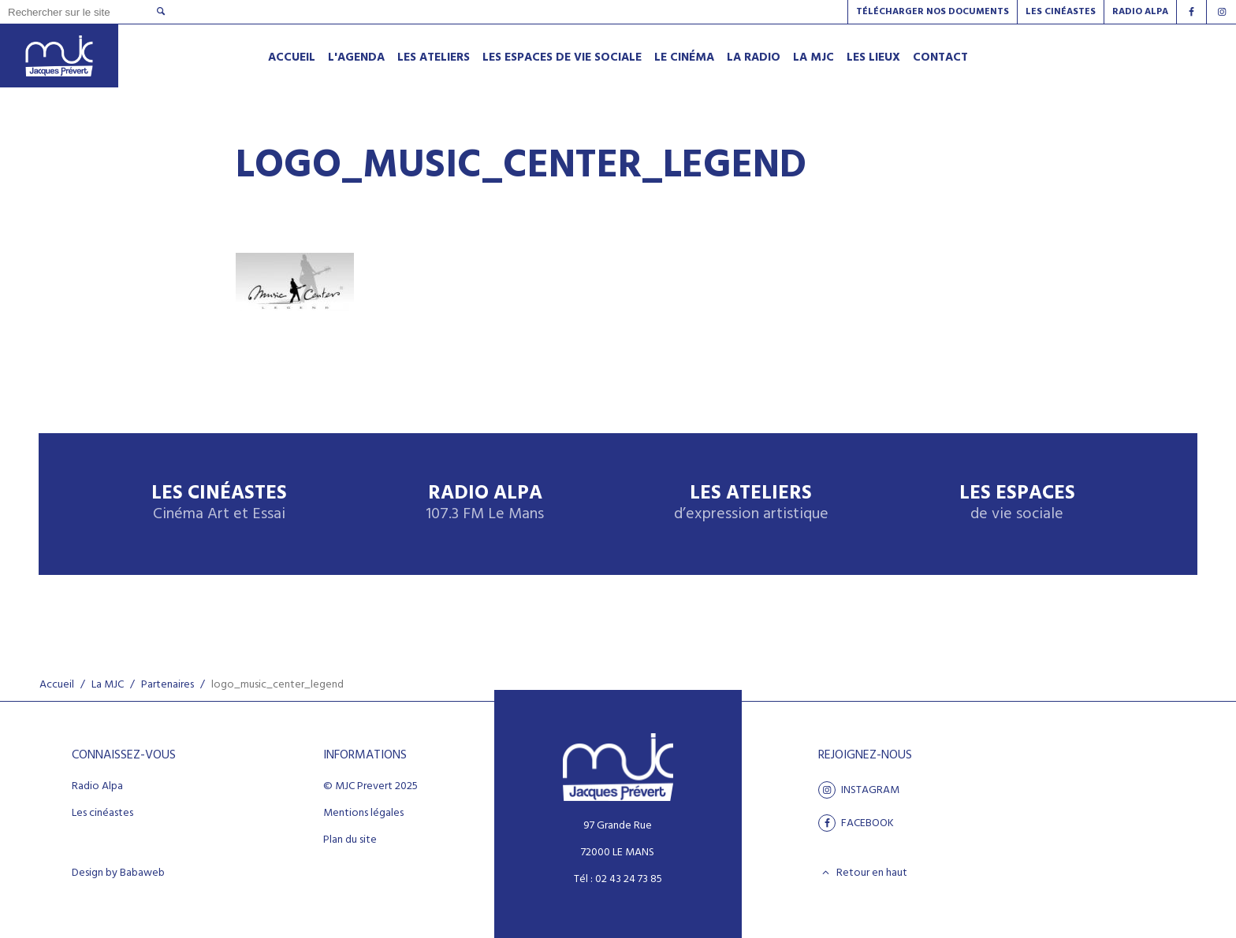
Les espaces (1017, 503)
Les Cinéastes (1061, 12)
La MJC (107, 685)
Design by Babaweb (118, 873)
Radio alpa (1140, 12)
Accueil (56, 685)
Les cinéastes (102, 813)
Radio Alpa (485, 503)
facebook (856, 823)
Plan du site (350, 840)
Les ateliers (751, 503)
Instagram (858, 790)
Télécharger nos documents (932, 12)
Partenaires (167, 685)
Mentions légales (363, 813)
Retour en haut (862, 872)
